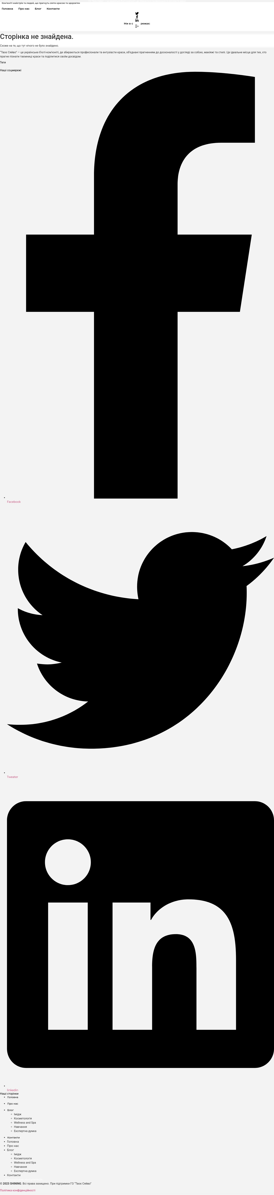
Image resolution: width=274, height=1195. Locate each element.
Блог (38, 8)
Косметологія (23, 1118)
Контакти (53, 8)
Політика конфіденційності (17, 1190)
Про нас (24, 8)
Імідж (17, 1114)
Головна (7, 8)
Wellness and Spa (25, 1122)
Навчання (20, 1126)
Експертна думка (25, 1131)
